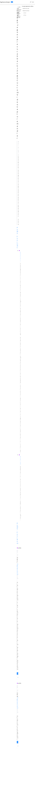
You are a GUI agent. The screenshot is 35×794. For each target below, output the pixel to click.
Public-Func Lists (17, 237)
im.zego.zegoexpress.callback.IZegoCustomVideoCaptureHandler (28, 6)
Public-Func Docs (17, 533)
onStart (20, 256)
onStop (24, 15)
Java (19, 7)
